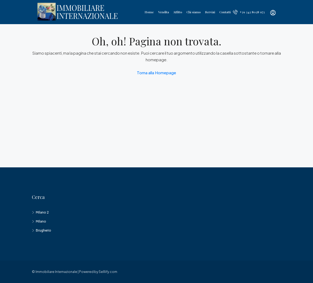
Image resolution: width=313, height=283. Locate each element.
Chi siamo (193, 12)
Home (149, 12)
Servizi (210, 12)
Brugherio (43, 230)
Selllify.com (108, 272)
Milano (41, 221)
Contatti (225, 12)
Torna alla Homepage (156, 72)
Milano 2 (42, 212)
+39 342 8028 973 (249, 12)
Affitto (177, 12)
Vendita (163, 12)
